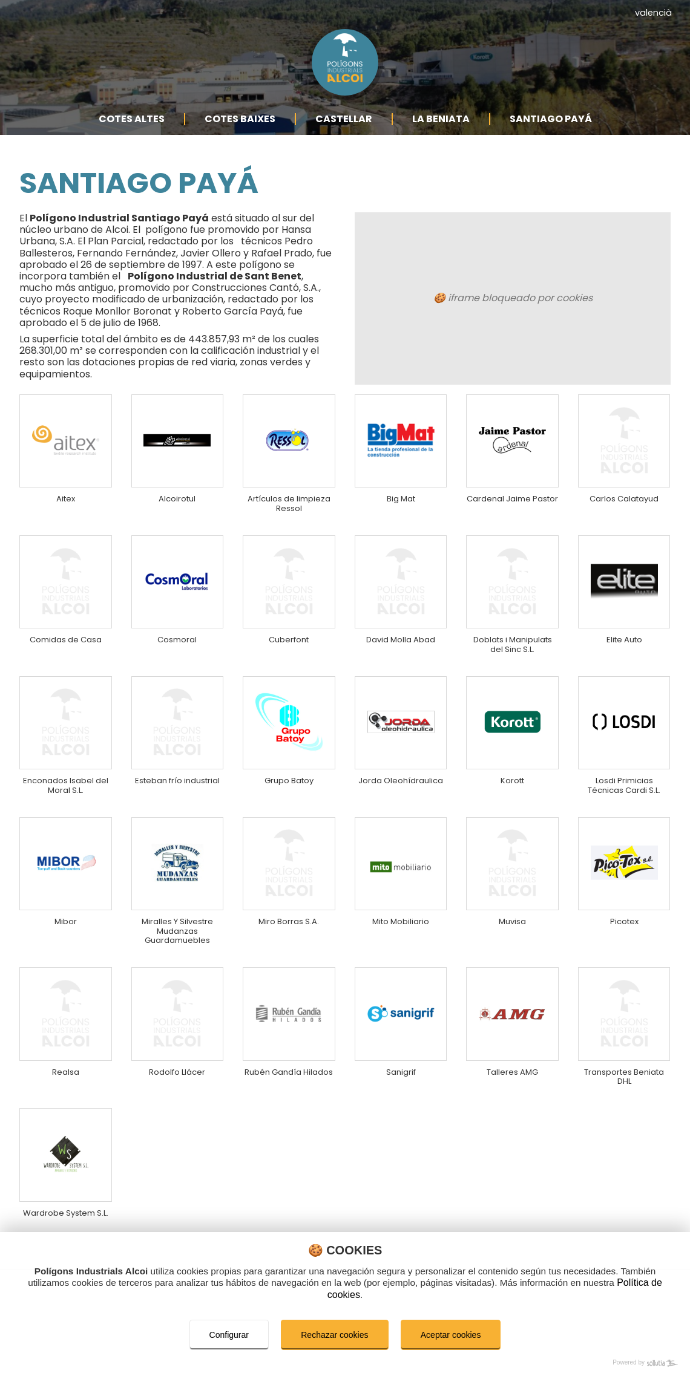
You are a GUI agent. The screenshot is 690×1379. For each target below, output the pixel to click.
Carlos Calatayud (624, 472)
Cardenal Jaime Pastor (512, 478)
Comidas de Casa (66, 620)
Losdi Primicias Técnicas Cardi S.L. (624, 784)
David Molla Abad (401, 620)
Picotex (624, 926)
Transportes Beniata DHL (624, 1091)
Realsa (66, 1085)
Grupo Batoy (289, 779)
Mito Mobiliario (401, 926)
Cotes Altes (132, 138)
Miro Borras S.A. (289, 926)
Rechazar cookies (334, 1335)
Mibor (66, 926)
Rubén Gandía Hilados (289, 1091)
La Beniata (441, 138)
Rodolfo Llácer (178, 1085)
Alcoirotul (178, 472)
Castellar (343, 138)
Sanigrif (401, 1085)
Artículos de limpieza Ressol (289, 478)
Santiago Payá (551, 138)
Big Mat (401, 472)
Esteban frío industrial (178, 784)
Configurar (228, 1335)
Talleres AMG (512, 1085)
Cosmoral (178, 620)
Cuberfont (289, 620)
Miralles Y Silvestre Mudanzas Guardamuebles (178, 937)
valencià (653, 13)
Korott (512, 779)
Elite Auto (624, 620)
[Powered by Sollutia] (345, 1363)
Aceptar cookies (451, 1335)
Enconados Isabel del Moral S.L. (66, 784)
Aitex (66, 472)
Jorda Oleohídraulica (401, 784)
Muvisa (512, 926)
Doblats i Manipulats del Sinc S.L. (512, 631)
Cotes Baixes (240, 138)
